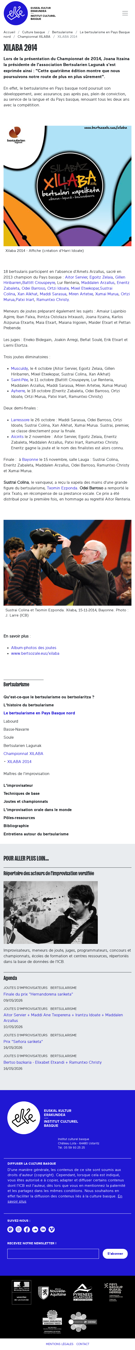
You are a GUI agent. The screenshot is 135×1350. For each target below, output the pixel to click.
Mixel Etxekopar (85, 288)
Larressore (20, 420)
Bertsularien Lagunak (22, 746)
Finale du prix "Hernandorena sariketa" (38, 994)
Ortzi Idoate (58, 288)
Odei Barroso (33, 288)
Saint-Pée (19, 380)
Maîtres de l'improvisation (26, 774)
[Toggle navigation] (125, 13)
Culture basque (33, 32)
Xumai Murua (107, 294)
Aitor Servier (76, 277)
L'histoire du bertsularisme (29, 705)
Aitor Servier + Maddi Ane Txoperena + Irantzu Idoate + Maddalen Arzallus (63, 1018)
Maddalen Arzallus (98, 283)
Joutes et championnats (26, 802)
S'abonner (115, 1253)
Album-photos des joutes (33, 648)
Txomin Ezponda (62, 488)
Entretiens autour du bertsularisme (36, 834)
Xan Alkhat (27, 294)
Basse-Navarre (16, 729)
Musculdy (19, 369)
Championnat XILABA (34, 36)
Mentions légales (60, 1344)
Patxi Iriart (25, 300)
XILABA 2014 (19, 762)
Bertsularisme (62, 32)
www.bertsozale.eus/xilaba (35, 653)
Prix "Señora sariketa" (23, 1042)
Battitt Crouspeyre (38, 283)
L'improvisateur (18, 785)
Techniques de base (22, 794)
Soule (9, 737)
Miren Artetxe (81, 294)
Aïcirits (17, 437)
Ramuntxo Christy (53, 300)
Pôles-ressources (19, 818)
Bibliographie (16, 826)
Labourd (11, 721)
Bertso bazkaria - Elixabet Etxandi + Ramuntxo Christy (53, 1062)
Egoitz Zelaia (101, 277)
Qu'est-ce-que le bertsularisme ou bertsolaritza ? (49, 697)
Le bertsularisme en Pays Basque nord (39, 713)
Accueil (9, 32)
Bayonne (30, 460)
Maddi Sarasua (53, 294)
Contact (82, 1344)
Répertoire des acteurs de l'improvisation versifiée (49, 873)
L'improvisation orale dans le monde (38, 810)
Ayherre (18, 391)
